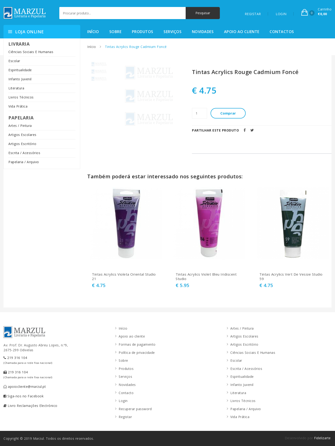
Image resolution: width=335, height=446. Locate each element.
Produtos (142, 31)
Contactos (282, 31)
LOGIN (281, 14)
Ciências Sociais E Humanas (30, 52)
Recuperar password (135, 409)
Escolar (14, 61)
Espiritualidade (20, 70)
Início (93, 31)
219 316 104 (27, 360)
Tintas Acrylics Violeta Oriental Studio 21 (124, 276)
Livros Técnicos (21, 97)
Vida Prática (17, 106)
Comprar (228, 113)
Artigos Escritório (22, 144)
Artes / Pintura (20, 125)
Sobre (115, 31)
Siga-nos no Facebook (23, 396)
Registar (125, 417)
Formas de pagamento (137, 344)
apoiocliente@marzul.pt (24, 386)
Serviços (172, 31)
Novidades (203, 31)
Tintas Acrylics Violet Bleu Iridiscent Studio (206, 276)
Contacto (126, 393)
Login (123, 401)
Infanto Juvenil (20, 79)
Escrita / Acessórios (24, 153)
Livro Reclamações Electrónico (30, 405)
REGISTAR (253, 14)
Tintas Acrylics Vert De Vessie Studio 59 (291, 276)
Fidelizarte (322, 438)
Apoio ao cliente (241, 31)
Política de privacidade (137, 352)
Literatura (16, 88)
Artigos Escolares (22, 134)
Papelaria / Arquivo (23, 162)
